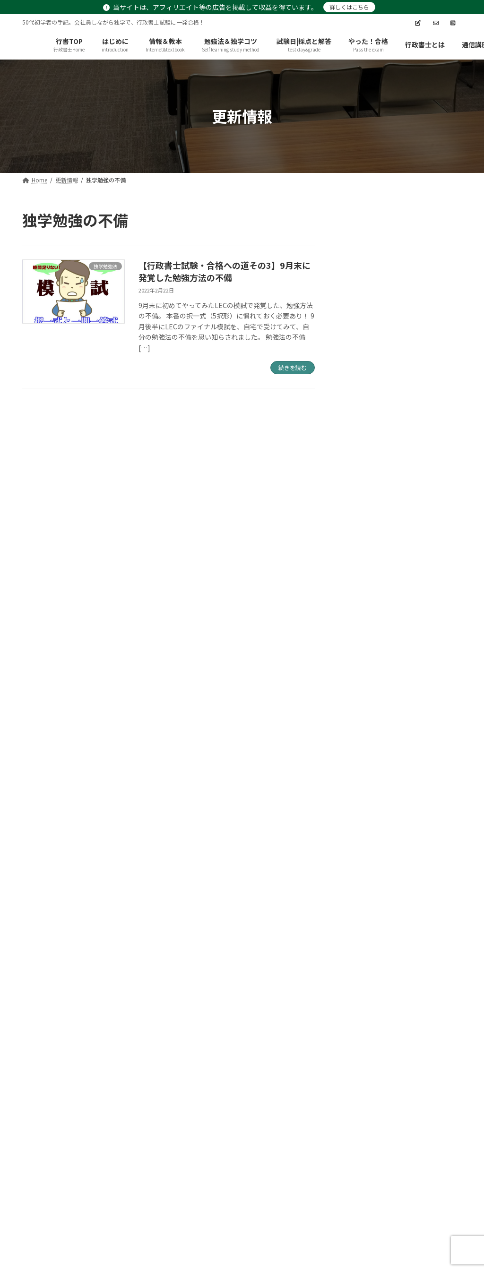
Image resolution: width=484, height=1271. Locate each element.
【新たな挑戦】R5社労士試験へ (422, 348)
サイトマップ (141, 1182)
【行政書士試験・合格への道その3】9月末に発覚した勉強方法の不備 (224, 271)
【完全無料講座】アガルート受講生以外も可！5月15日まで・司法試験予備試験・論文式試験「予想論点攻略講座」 (423, 290)
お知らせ (258, 1182)
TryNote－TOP (367, 1182)
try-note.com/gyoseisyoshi (252, 1254)
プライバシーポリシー (66, 1182)
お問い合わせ (203, 1182)
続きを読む (292, 367)
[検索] (450, 220)
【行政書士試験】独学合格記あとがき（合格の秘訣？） (421, 407)
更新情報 (307, 1182)
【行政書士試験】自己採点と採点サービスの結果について (421, 568)
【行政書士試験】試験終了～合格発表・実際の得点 (421, 461)
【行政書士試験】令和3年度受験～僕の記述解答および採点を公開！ (423, 514)
